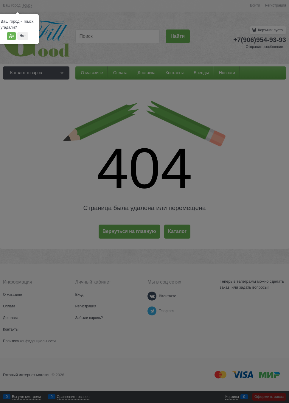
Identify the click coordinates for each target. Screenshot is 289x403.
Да (11, 36)
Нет (23, 36)
